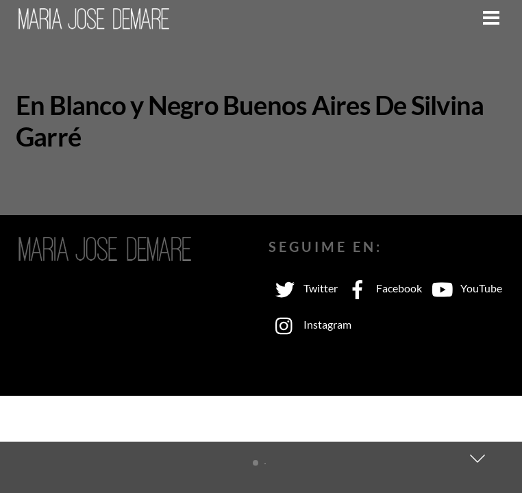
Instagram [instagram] (310, 324)
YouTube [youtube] (463, 287)
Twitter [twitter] (303, 287)
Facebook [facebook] (381, 287)
